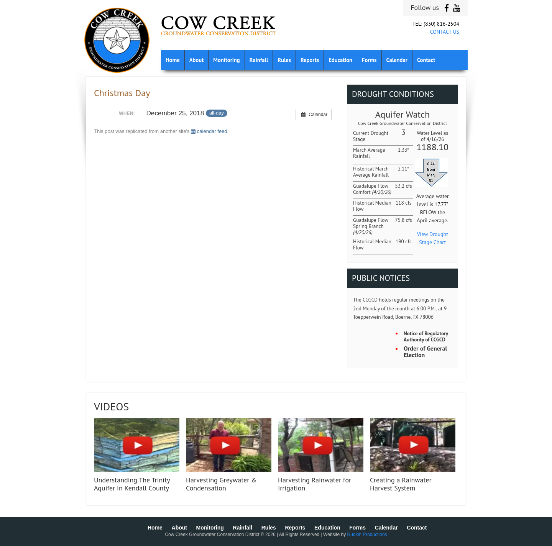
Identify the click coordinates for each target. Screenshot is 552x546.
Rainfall (259, 60)
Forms (369, 60)
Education (340, 60)
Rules (284, 60)
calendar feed (209, 131)
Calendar (396, 60)
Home (173, 60)
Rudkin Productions (367, 534)
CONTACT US (444, 31)
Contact (426, 60)
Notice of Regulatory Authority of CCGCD (426, 336)
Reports (310, 60)
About (196, 60)
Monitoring (226, 60)
